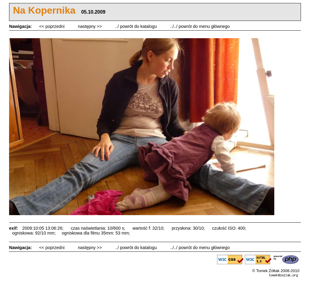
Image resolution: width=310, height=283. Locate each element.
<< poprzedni (52, 26)
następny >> (90, 26)
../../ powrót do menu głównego (200, 26)
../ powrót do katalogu (136, 26)
